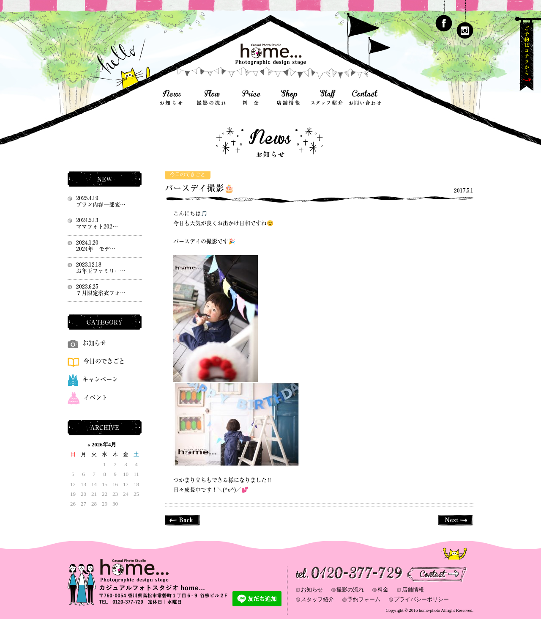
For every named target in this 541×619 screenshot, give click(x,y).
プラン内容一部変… (101, 204)
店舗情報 (413, 589)
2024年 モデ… (95, 249)
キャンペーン (93, 379)
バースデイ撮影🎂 (199, 188)
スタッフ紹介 (317, 599)
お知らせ (87, 343)
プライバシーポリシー (421, 599)
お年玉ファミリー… (101, 271)
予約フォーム (363, 599)
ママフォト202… (97, 226)
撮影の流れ (350, 589)
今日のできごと (187, 174)
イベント (87, 397)
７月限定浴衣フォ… (101, 293)
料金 (382, 589)
